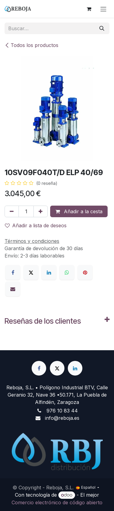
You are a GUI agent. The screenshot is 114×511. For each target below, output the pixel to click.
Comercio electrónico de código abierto (57, 502)
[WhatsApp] (67, 272)
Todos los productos (31, 45)
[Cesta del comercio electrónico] (89, 9)
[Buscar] (101, 28)
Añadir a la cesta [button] (78, 211)
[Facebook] (12, 272)
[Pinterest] (85, 272)
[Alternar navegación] (103, 8)
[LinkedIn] (49, 272)
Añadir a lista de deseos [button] (36, 225)
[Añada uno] (40, 211)
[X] (31, 272)
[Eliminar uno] (12, 211)
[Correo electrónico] (12, 289)
